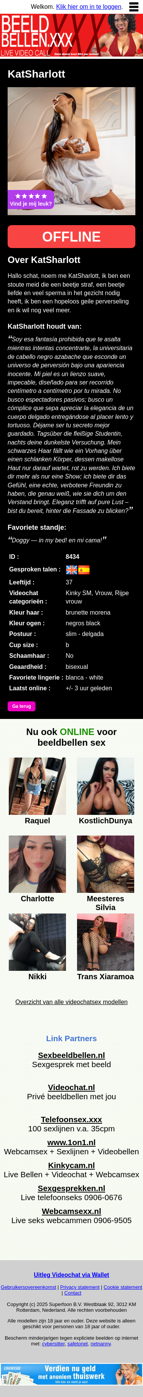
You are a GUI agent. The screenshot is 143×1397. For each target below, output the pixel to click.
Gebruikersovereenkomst (28, 1287)
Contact (73, 1293)
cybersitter (53, 1344)
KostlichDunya (105, 820)
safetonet (77, 1344)
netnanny (100, 1344)
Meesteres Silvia (105, 902)
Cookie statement (123, 1287)
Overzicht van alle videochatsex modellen (71, 1002)
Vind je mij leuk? (31, 199)
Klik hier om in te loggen (88, 6)
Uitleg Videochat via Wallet (71, 1275)
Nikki (37, 976)
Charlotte (37, 898)
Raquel (37, 820)
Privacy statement (80, 1287)
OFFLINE (71, 237)
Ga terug (21, 706)
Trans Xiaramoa (105, 976)
